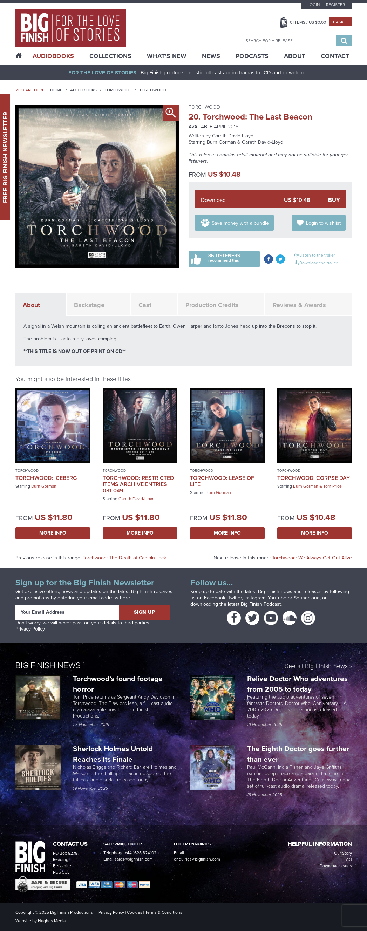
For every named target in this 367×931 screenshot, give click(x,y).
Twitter (235, 598)
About (294, 56)
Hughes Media (52, 921)
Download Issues (336, 866)
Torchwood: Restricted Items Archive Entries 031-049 (138, 484)
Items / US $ (308, 22)
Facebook (214, 598)
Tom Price (332, 486)
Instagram (254, 598)
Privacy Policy (30, 629)
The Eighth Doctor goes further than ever (298, 753)
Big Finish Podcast (261, 604)
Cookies (134, 912)
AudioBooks (53, 56)
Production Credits (212, 305)
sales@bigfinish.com (134, 859)
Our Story (343, 853)
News (211, 56)
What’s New (166, 56)
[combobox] (288, 40)
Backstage (89, 305)
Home (56, 90)
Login (313, 4)
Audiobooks (83, 90)
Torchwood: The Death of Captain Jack (124, 558)
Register (335, 4)
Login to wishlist (323, 223)
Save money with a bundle (240, 223)
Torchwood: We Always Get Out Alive (312, 558)
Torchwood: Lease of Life (222, 481)
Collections (110, 56)
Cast (144, 305)
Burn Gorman (221, 142)
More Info (52, 533)
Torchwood (117, 90)
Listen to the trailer (317, 255)
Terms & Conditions (163, 912)
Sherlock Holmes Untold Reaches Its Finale (113, 753)
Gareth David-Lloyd (232, 136)
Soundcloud (307, 598)
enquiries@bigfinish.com (197, 859)
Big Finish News (48, 665)
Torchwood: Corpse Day (313, 478)
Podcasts (252, 56)
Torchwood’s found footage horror (118, 683)
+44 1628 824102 (140, 853)
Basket (340, 22)
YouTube (277, 598)
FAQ (348, 859)
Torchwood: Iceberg (46, 478)
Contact (335, 56)
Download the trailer (318, 263)
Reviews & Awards (299, 305)
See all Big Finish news (316, 666)
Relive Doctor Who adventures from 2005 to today (297, 683)
